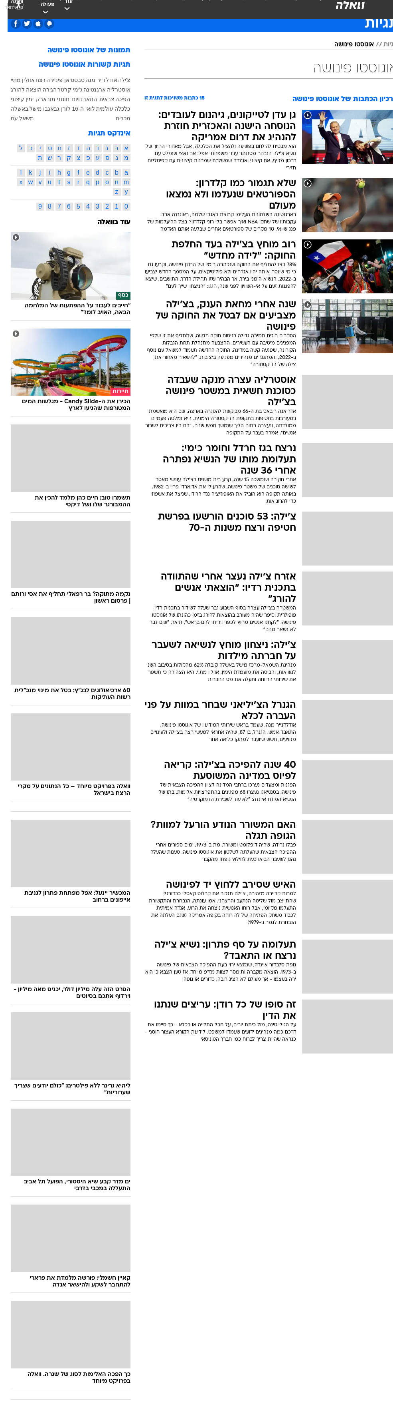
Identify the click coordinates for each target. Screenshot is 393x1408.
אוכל (184, 7)
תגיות (383, 45)
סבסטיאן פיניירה (58, 80)
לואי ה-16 (75, 109)
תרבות (248, 7)
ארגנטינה (87, 89)
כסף (204, 7)
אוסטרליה (111, 89)
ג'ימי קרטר (62, 89)
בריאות (161, 7)
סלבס (224, 7)
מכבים (115, 118)
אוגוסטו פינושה (346, 45)
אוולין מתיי (15, 80)
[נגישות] (11, 14)
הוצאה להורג (18, 89)
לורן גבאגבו (49, 109)
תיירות (135, 7)
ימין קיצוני (14, 99)
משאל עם (15, 118)
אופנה (81, 7)
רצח (33, 80)
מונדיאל (274, 7)
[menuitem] (295, 14)
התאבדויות (76, 99)
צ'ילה (117, 80)
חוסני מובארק (45, 99)
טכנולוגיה (108, 7)
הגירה (42, 89)
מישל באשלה (19, 109)
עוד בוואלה (106, 222)
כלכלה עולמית (106, 109)
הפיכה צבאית (107, 99)
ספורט (300, 7)
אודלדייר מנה (94, 80)
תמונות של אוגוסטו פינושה (81, 50)
